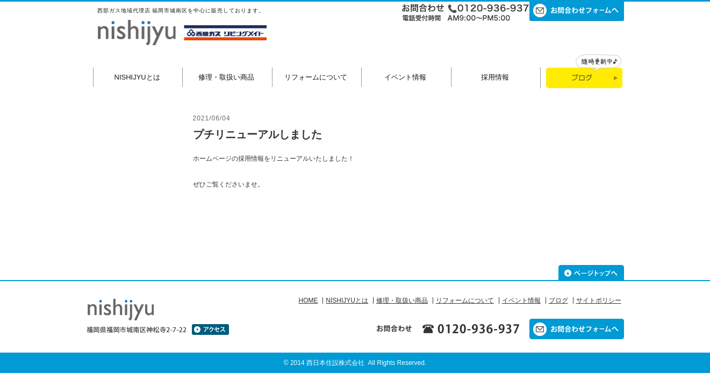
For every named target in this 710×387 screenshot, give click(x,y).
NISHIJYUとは (137, 77)
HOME (308, 300)
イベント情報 (405, 77)
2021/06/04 (212, 118)
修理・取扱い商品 (226, 77)
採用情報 (495, 77)
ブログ (558, 300)
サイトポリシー (598, 300)
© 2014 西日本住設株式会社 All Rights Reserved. (355, 363)
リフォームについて (315, 77)
